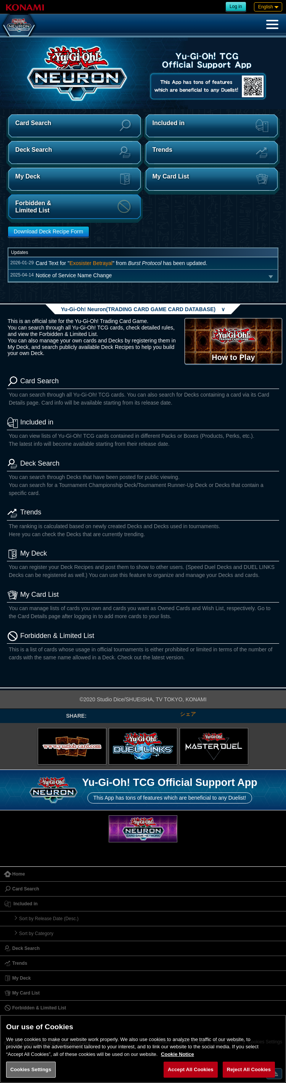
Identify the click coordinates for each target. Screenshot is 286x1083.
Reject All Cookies (249, 1069)
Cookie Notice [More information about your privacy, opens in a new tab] (177, 1054)
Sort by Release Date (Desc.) (49, 918)
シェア (188, 714)
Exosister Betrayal (90, 263)
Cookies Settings (30, 1069)
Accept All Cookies (191, 1069)
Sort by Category (36, 933)
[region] (143, 1049)
